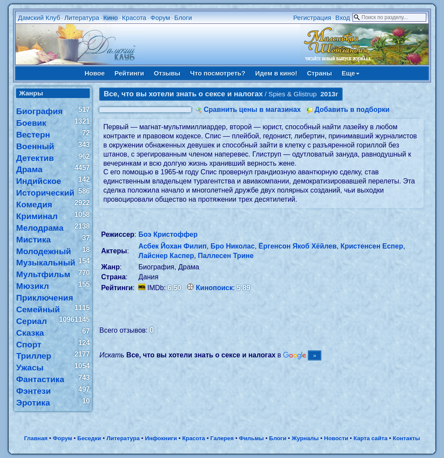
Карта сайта (370, 438)
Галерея (222, 438)
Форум (160, 17)
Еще (350, 73)
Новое (95, 73)
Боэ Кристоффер (167, 234)
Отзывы (167, 73)
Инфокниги (161, 438)
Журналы (305, 438)
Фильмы (251, 438)
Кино (110, 17)
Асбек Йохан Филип (172, 246)
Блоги (183, 17)
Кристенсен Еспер (371, 246)
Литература (81, 17)
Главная (35, 438)
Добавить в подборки (351, 109)
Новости (336, 438)
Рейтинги (129, 73)
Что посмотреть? (217, 73)
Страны (319, 73)
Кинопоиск (214, 287)
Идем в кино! (276, 73)
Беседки (89, 438)
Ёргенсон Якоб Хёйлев (297, 246)
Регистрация (312, 17)
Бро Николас (232, 246)
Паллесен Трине (225, 255)
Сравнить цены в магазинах (252, 109)
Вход (342, 17)
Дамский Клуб (39, 17)
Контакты (406, 438)
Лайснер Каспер (166, 255)
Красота (134, 17)
